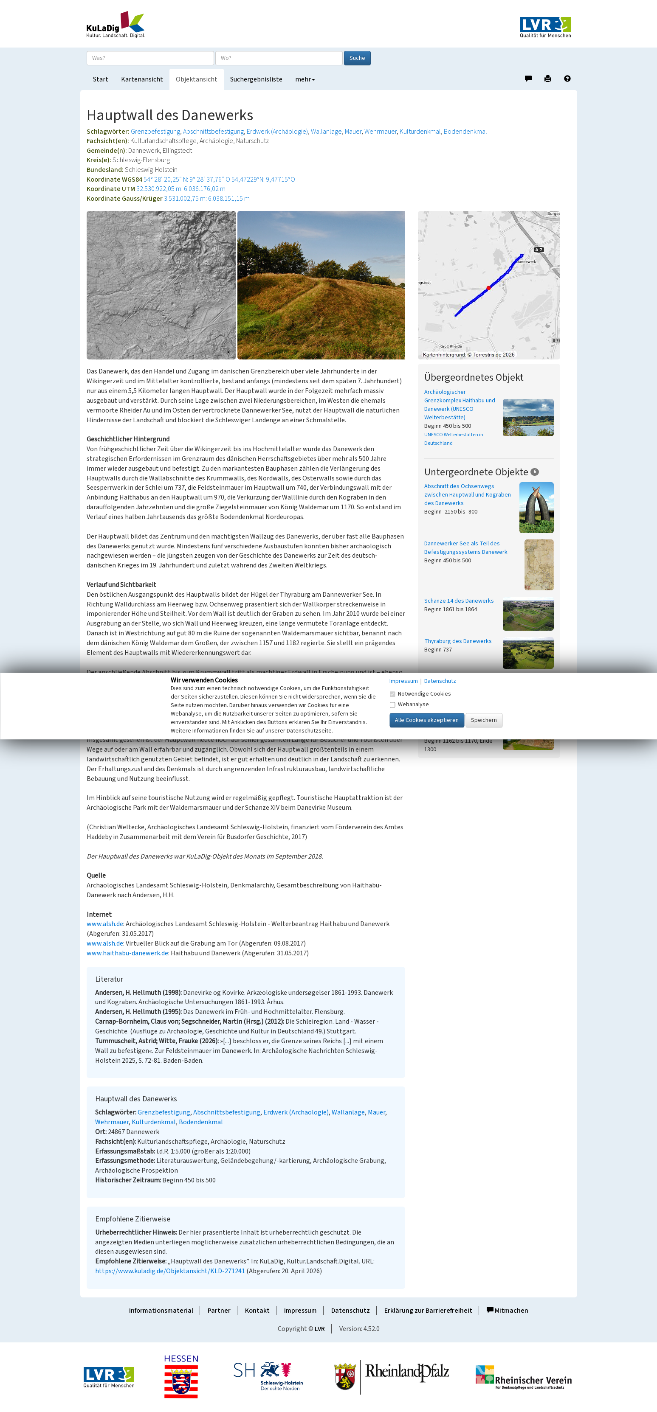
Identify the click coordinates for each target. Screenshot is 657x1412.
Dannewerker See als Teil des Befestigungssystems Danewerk (466, 547)
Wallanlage (326, 131)
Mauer (353, 131)
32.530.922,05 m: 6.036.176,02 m (181, 189)
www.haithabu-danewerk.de (127, 953)
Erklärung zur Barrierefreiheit (428, 1310)
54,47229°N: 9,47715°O (263, 179)
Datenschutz (350, 1310)
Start (100, 79)
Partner (219, 1310)
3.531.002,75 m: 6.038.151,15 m (207, 198)
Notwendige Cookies (420, 694)
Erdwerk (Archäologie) (277, 131)
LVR (320, 1328)
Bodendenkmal (465, 131)
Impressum (300, 1310)
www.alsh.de (105, 924)
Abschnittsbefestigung (213, 131)
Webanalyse (409, 704)
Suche (357, 58)
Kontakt (257, 1310)
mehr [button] (305, 79)
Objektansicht (196, 79)
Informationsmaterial (161, 1310)
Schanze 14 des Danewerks (459, 601)
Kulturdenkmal (420, 131)
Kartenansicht (142, 79)
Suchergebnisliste (256, 79)
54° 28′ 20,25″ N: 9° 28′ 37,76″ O (187, 179)
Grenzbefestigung (155, 131)
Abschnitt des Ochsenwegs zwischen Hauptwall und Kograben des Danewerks (467, 495)
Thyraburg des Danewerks (458, 641)
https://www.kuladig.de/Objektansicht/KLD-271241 (170, 1271)
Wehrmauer (380, 131)
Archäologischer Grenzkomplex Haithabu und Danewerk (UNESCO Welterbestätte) (459, 405)
